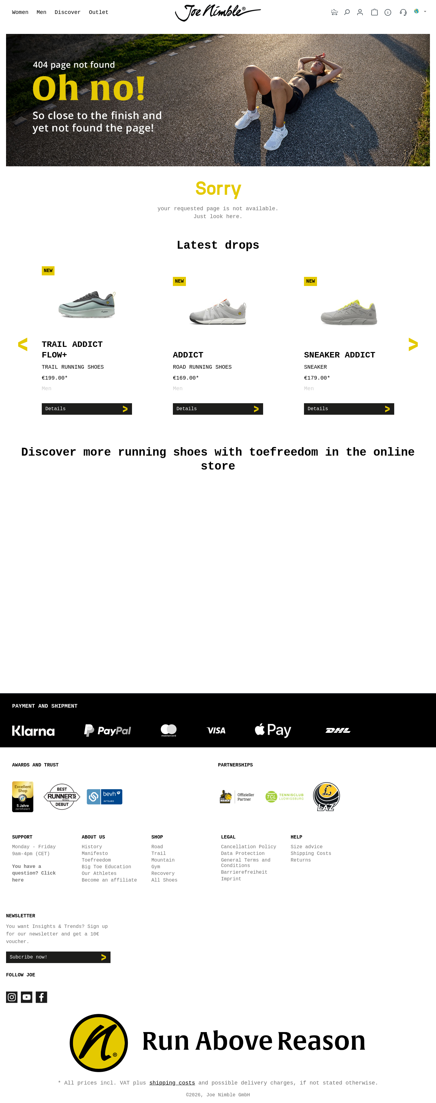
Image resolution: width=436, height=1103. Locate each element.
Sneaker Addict (339, 355)
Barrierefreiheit (244, 872)
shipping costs (172, 1082)
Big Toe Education (106, 866)
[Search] (347, 12)
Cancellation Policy (248, 846)
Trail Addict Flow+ (72, 349)
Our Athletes (99, 873)
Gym (155, 866)
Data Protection (243, 853)
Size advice (307, 846)
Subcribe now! (29, 957)
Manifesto (95, 853)
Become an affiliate (109, 880)
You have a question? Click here (34, 873)
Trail (158, 853)
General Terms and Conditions (245, 863)
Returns (301, 860)
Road (157, 846)
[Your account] (360, 12)
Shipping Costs (311, 853)
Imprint (231, 878)
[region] (218, 343)
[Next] (413, 344)
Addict (188, 355)
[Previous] (22, 344)
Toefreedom (96, 860)
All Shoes (164, 880)
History (92, 846)
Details (55, 409)
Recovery (163, 873)
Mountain (163, 860)
